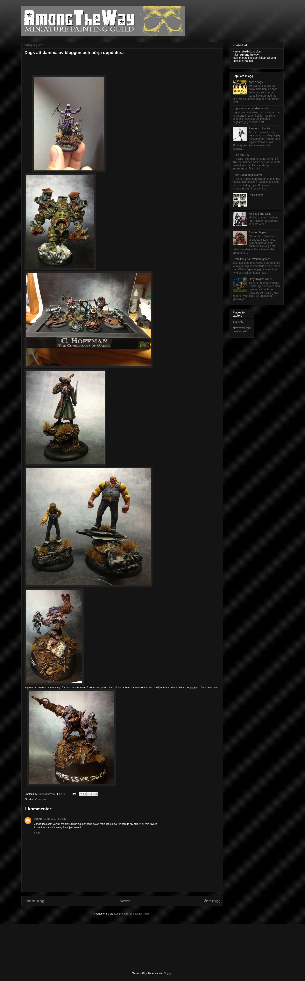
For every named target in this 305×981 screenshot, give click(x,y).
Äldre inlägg (212, 901)
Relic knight (256, 194)
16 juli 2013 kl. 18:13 (55, 818)
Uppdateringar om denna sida (250, 108)
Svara (37, 832)
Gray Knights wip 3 (260, 279)
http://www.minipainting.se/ (242, 329)
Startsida (124, 901)
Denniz (38, 818)
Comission (41, 799)
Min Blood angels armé (249, 174)
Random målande (259, 128)
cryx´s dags (256, 82)
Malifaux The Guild (260, 213)
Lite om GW (242, 154)
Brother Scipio (257, 232)
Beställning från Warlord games (252, 259)
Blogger (168, 973)
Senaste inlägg (35, 901)
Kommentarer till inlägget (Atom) (132, 913)
